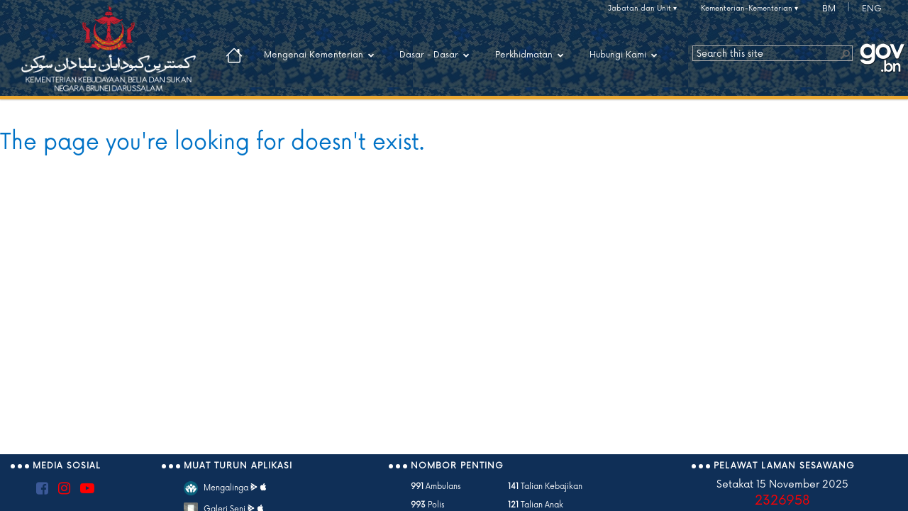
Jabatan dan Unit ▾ (642, 8)
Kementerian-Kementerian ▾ (749, 8)
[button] (845, 53)
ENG (872, 9)
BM (829, 9)
